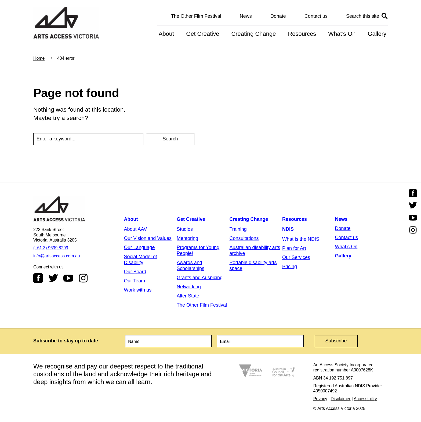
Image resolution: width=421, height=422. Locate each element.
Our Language (139, 247)
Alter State (188, 296)
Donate (278, 16)
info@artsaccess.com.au (56, 256)
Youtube (68, 278)
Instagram (83, 278)
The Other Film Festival (196, 16)
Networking (189, 286)
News (246, 16)
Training (238, 229)
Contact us (316, 16)
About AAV (135, 229)
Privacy (320, 398)
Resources (302, 33)
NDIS (288, 229)
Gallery (377, 33)
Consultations (244, 238)
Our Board (135, 271)
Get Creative (202, 33)
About (166, 33)
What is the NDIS (300, 239)
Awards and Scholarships (190, 265)
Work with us (138, 290)
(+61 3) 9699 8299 (50, 248)
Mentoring (187, 238)
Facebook (38, 278)
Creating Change (253, 33)
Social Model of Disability (140, 259)
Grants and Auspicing (200, 277)
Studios (185, 229)
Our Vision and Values (148, 238)
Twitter (53, 278)
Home (39, 58)
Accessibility (365, 398)
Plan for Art (294, 248)
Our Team (134, 280)
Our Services (296, 257)
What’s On (341, 33)
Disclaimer (341, 398)
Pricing (289, 266)
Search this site (362, 16)
